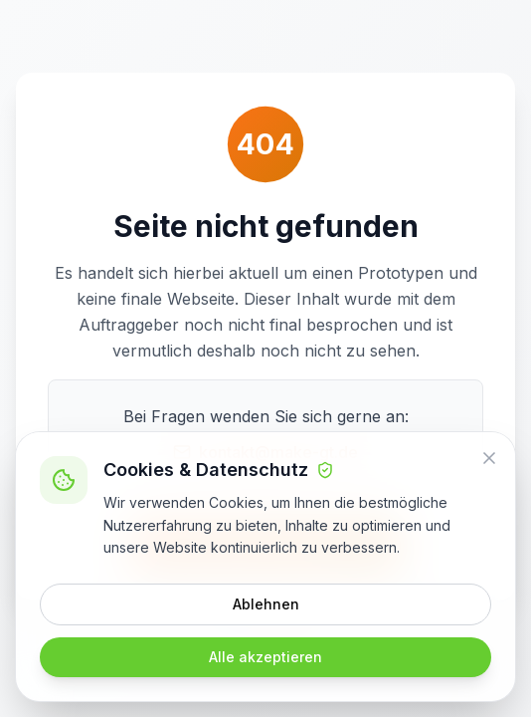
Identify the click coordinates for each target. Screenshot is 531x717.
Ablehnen (266, 604)
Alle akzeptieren (265, 656)
